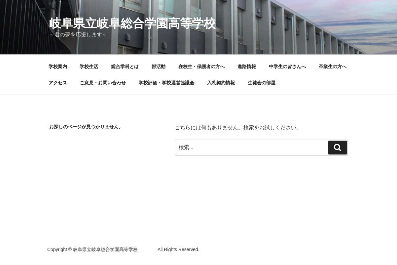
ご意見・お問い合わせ (103, 82)
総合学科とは (125, 66)
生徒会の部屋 (261, 82)
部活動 (158, 66)
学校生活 (89, 66)
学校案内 (58, 66)
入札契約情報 (221, 82)
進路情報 (246, 66)
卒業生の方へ (332, 66)
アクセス (58, 82)
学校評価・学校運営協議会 (166, 82)
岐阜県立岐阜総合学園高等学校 (156, 23)
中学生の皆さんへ (287, 66)
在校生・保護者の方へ (201, 66)
